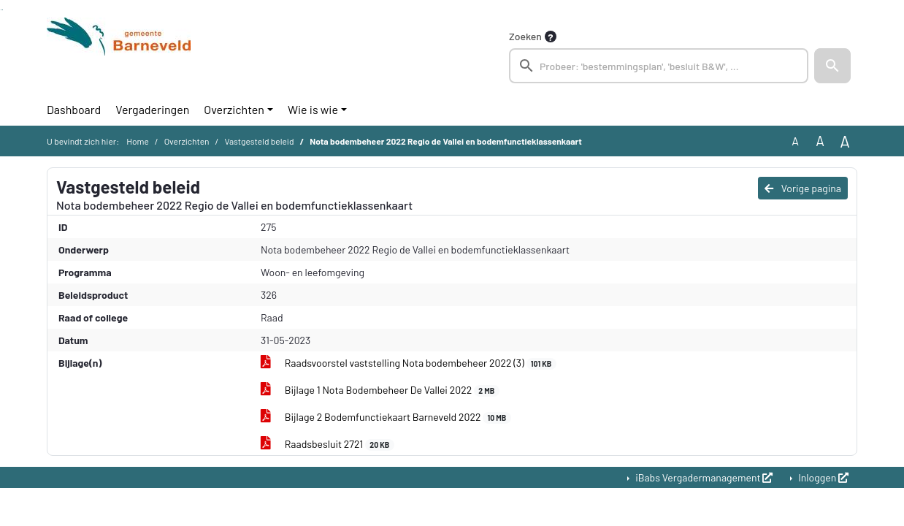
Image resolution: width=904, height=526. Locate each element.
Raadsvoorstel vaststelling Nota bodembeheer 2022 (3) (408, 363)
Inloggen (822, 477)
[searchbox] (658, 65)
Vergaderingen (152, 109)
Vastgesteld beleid (259, 141)
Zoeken (525, 36)
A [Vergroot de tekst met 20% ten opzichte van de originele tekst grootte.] (820, 140)
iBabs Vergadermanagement (703, 477)
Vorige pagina (803, 188)
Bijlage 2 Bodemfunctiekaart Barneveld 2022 (386, 417)
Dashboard (74, 109)
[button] (832, 65)
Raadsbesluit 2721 (327, 444)
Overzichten (234, 109)
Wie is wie (313, 109)
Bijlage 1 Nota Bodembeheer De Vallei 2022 (380, 390)
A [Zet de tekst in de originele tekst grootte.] (795, 141)
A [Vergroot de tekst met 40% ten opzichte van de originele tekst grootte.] (845, 141)
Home (137, 141)
